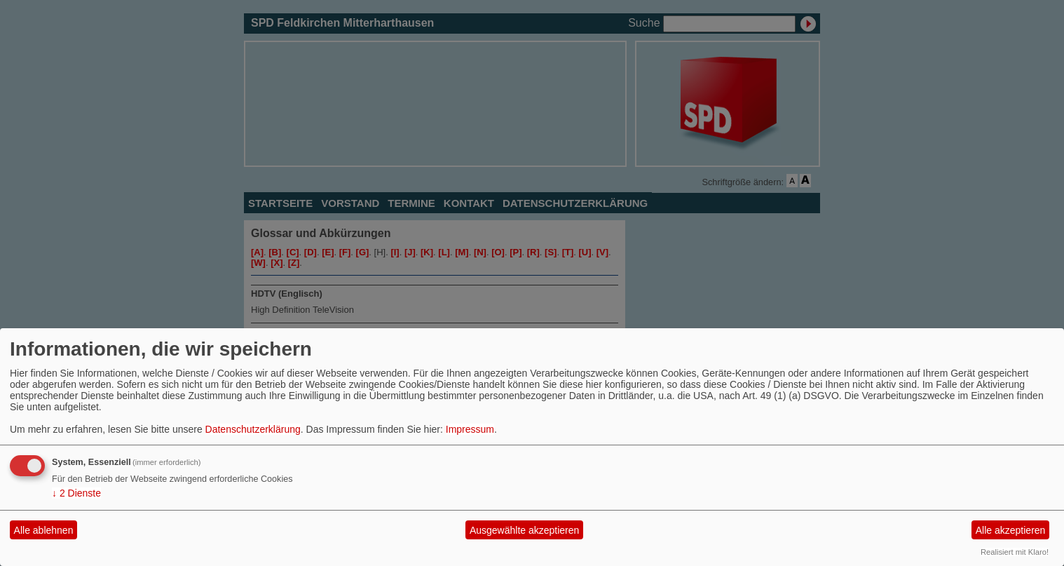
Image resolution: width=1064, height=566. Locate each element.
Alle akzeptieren (1011, 530)
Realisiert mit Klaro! (1015, 552)
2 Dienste (76, 493)
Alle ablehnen (44, 530)
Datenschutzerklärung (253, 429)
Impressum (470, 429)
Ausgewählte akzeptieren (524, 530)
